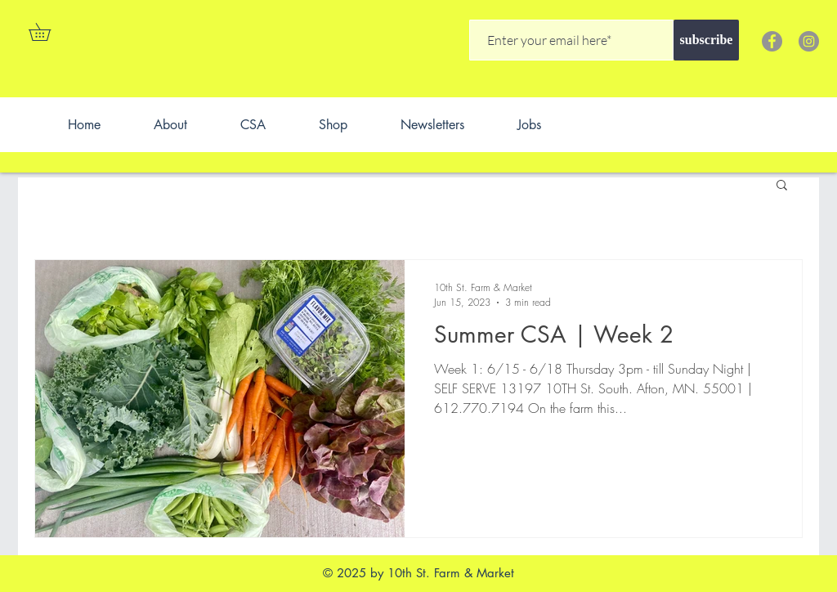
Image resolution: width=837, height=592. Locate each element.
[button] (48, 32)
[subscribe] (706, 40)
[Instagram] (809, 41)
